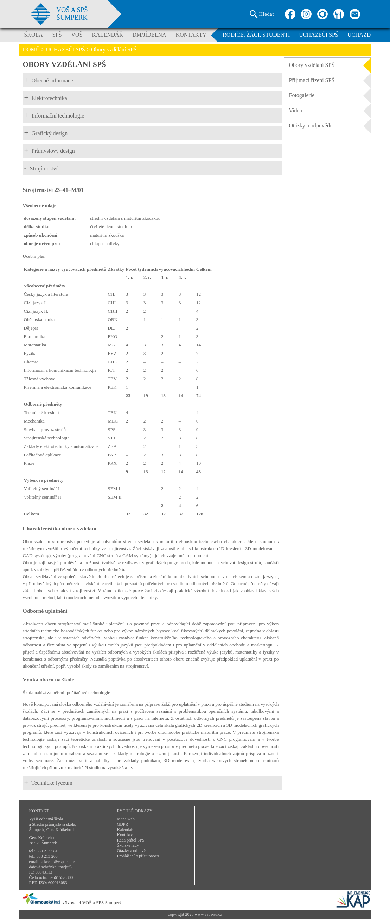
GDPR (122, 824)
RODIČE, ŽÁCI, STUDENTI (256, 35)
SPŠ (57, 35)
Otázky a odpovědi (330, 125)
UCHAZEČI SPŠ (318, 35)
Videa (330, 110)
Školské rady (128, 845)
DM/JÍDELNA (149, 35)
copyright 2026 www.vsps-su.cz (195, 914)
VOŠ (77, 35)
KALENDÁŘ (107, 35)
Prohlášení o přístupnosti (138, 856)
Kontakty (125, 834)
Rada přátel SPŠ (131, 840)
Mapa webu (127, 819)
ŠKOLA (33, 35)
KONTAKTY (191, 35)
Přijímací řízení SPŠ (330, 80)
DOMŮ (31, 49)
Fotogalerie (330, 95)
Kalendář (125, 829)
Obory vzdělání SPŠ (330, 65)
